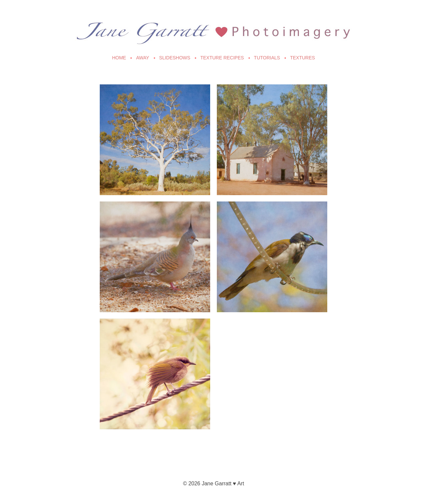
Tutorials (267, 57)
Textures (302, 57)
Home (119, 57)
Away (142, 57)
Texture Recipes (222, 57)
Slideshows (174, 57)
